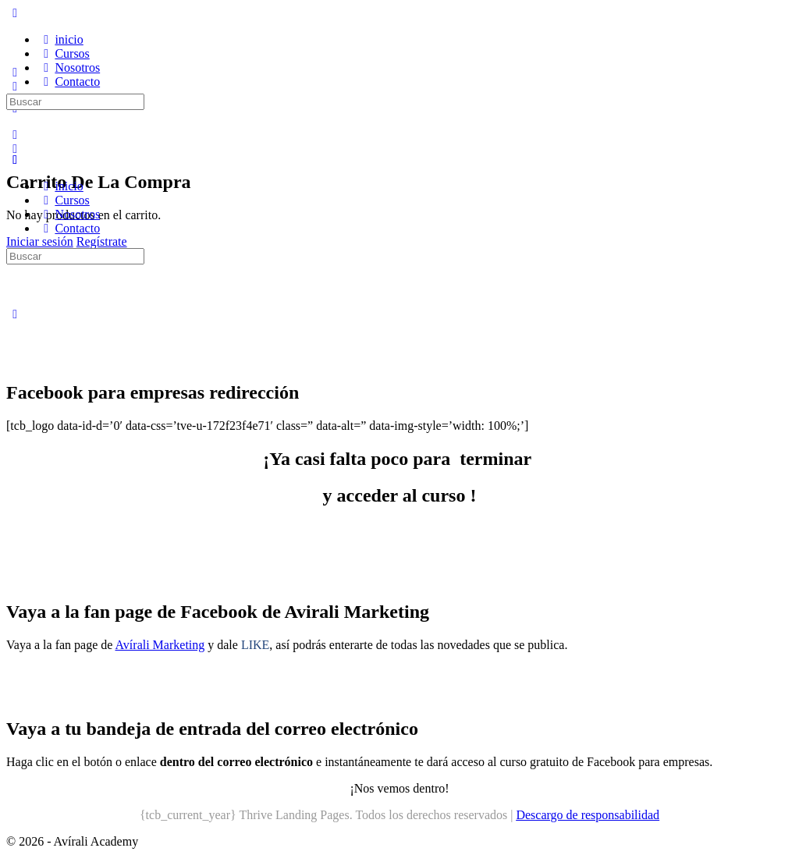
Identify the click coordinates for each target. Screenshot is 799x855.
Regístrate (101, 241)
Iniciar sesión (39, 241)
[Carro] (14, 148)
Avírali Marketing (159, 644)
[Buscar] (14, 134)
